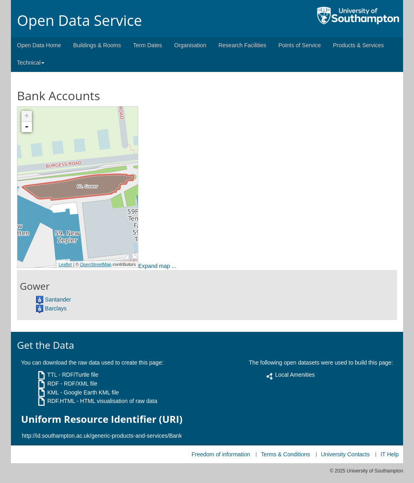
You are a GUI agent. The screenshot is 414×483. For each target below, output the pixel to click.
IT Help (389, 454)
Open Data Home (39, 45)
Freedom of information (221, 454)
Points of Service (299, 45)
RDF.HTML (61, 401)
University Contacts (345, 454)
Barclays (56, 308)
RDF (53, 383)
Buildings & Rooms (97, 45)
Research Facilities (242, 45)
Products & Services (358, 45)
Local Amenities (295, 374)
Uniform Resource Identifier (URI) (101, 419)
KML (53, 392)
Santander (58, 299)
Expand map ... (157, 266)
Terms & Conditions (285, 454)
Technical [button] (30, 62)
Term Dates (147, 45)
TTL (52, 374)
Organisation (190, 45)
